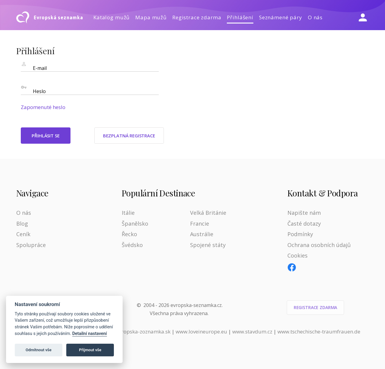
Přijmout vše (90, 350)
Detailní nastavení (89, 333)
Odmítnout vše (39, 350)
